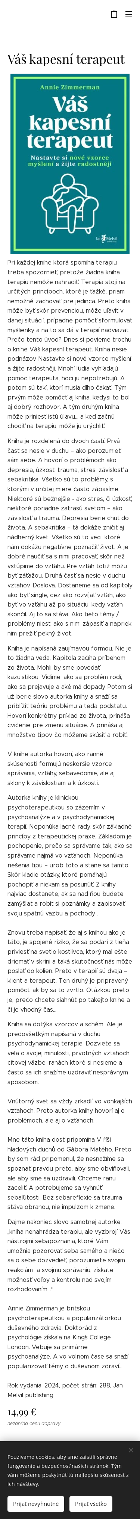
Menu (128, 14)
